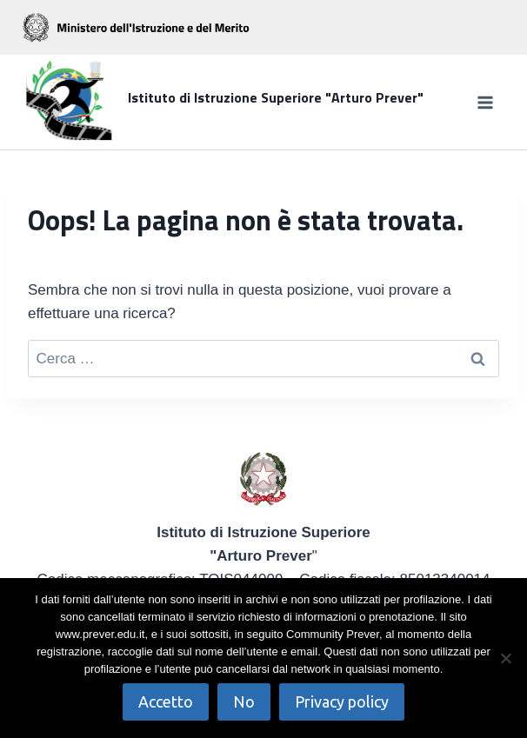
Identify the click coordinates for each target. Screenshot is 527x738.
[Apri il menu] (485, 102)
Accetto (165, 701)
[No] (505, 658)
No (244, 701)
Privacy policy (342, 701)
